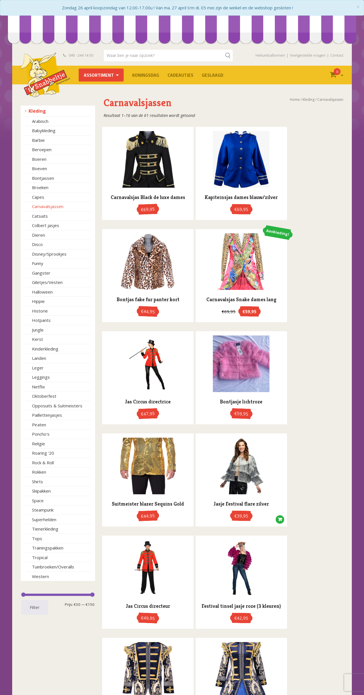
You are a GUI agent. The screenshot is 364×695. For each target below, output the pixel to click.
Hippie (38, 301)
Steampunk (42, 510)
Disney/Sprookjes (49, 254)
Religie (38, 443)
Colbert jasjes (45, 225)
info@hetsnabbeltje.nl (219, 680)
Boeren (39, 159)
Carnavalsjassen (47, 206)
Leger (38, 368)
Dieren (38, 235)
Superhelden (44, 519)
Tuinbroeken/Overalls (53, 567)
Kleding (37, 111)
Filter (35, 607)
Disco (37, 244)
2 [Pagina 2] (215, 509)
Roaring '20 (43, 453)
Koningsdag (145, 75)
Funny (37, 263)
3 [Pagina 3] (222, 509)
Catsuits (40, 216)
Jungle (38, 330)
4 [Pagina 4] (229, 509)
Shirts (37, 481)
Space (38, 500)
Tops (37, 538)
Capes (38, 197)
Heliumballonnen (270, 55)
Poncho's (41, 434)
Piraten (39, 424)
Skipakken (41, 491)
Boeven (39, 168)
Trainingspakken (47, 548)
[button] (336, 306)
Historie (40, 311)
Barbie (38, 140)
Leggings (41, 377)
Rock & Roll (43, 462)
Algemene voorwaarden (48, 653)
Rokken (39, 472)
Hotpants (41, 320)
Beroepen (42, 149)
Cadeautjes (180, 75)
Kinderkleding (45, 349)
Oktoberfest (44, 396)
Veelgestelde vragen (308, 55)
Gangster (41, 273)
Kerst (37, 339)
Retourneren (37, 677)
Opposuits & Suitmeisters (57, 406)
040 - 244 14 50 (78, 55)
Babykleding (43, 130)
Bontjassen (43, 178)
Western (40, 576)
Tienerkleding (45, 529)
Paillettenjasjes (47, 415)
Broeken (40, 187)
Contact (336, 55)
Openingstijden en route (48, 665)
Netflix (38, 387)
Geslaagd (212, 75)
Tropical (40, 557)
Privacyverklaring (41, 659)
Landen (39, 358)
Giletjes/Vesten (47, 282)
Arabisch (40, 121)
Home (295, 99)
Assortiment (99, 75)
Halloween (42, 292)
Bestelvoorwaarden (44, 647)
